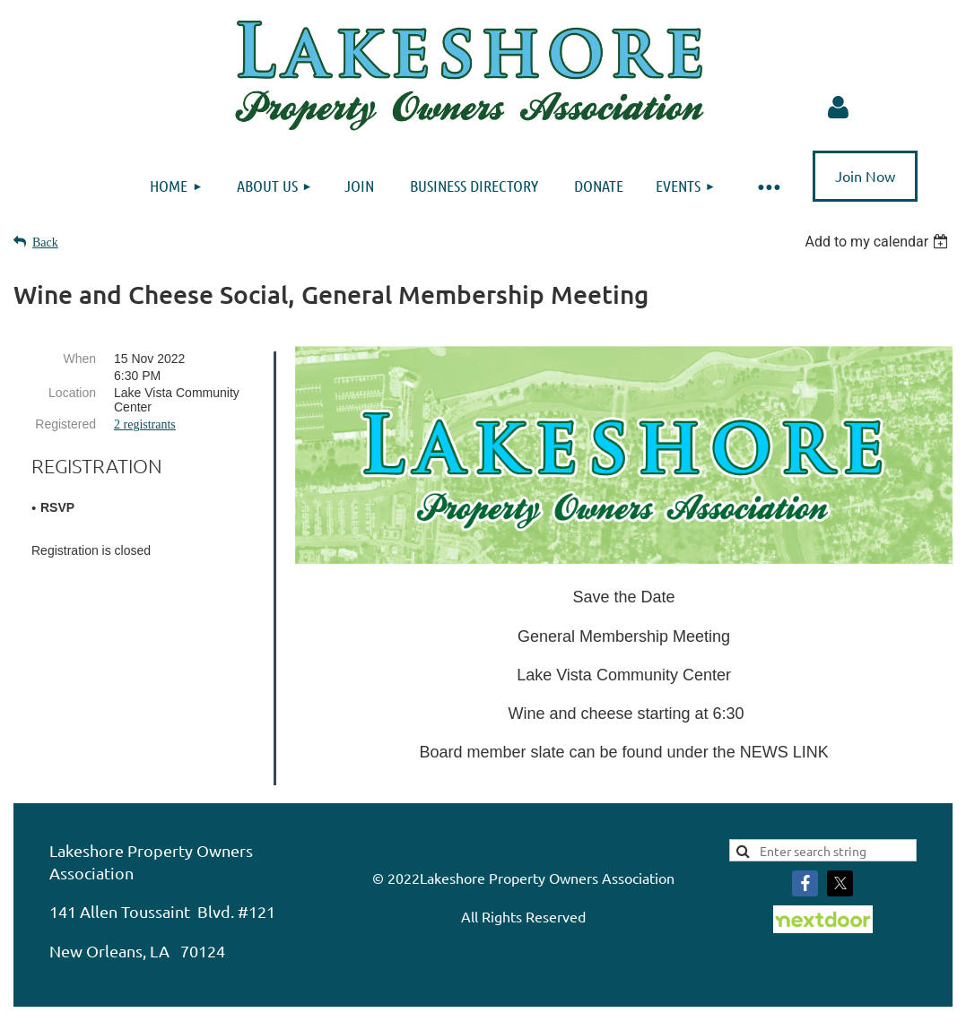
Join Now (865, 176)
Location (72, 392)
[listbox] (879, 241)
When (79, 358)
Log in (838, 107)
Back (45, 242)
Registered (65, 424)
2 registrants (145, 424)
